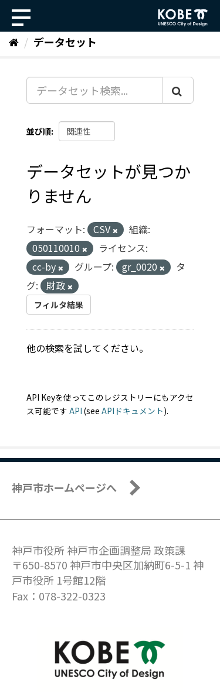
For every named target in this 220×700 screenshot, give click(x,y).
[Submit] (178, 90)
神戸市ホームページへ (64, 487)
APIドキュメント (132, 410)
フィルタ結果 (58, 304)
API (75, 410)
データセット (65, 41)
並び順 (38, 131)
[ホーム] (14, 41)
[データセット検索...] (94, 90)
